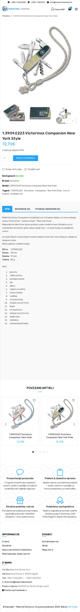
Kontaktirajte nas (50, 541)
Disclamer (6, 545)
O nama (5, 541)
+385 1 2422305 (18, 2)
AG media (72, 607)
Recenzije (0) (22, 209)
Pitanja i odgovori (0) (47, 209)
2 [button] (36, 452)
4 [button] (43, 452)
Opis (7, 209)
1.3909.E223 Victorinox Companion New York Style (35, 16)
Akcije (45, 545)
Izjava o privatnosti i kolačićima (16, 550)
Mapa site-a (47, 550)
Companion (40, 190)
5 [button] (47, 452)
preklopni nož (17, 194)
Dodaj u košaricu (25, 158)
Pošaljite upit (34, 169)
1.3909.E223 (16, 190)
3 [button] (40, 452)
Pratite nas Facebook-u (14, 590)
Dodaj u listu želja (14, 169)
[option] (14, 113)
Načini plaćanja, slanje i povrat (16, 554)
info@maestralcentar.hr (61, 2)
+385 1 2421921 (38, 2)
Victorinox (14, 181)
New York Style (55, 190)
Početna (6, 16)
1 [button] (33, 452)
